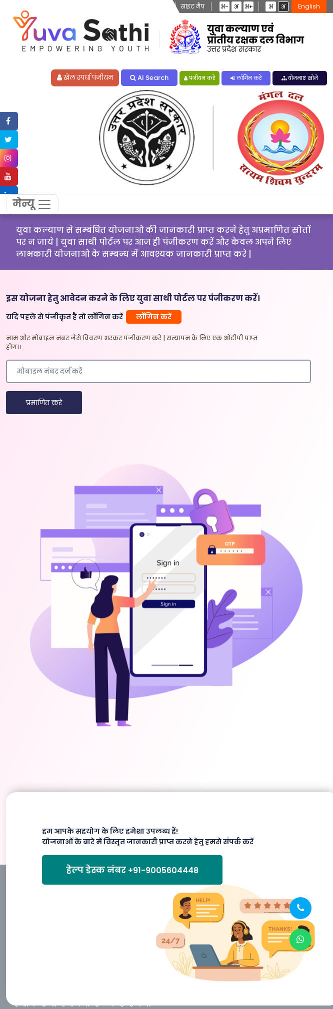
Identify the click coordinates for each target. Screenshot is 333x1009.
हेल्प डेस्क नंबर (132, 871)
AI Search (149, 78)
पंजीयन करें (199, 78)
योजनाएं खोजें (300, 78)
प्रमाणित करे (44, 404)
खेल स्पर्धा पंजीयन (85, 78)
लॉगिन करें (246, 78)
